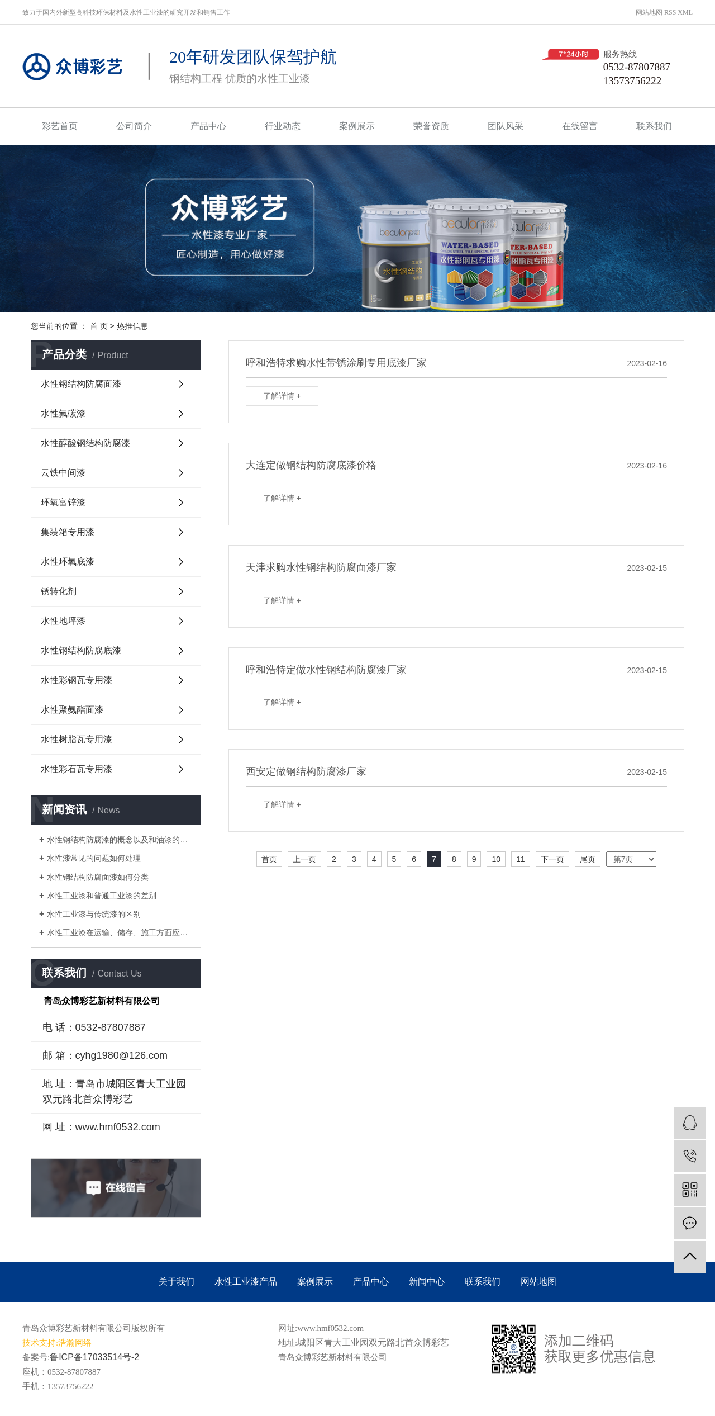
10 (496, 859)
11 (520, 859)
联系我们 (654, 126)
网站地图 (649, 12)
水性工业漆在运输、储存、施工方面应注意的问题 (120, 932)
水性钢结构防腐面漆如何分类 (98, 877)
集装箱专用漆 (67, 532)
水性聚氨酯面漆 (72, 709)
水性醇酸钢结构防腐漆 (85, 443)
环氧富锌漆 (63, 502)
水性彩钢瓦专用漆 (76, 680)
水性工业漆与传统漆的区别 (94, 914)
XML (685, 12)
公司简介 (134, 126)
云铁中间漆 (63, 472)
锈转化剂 (59, 591)
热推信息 (132, 325)
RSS (670, 12)
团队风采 (505, 126)
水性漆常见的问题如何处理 (94, 858)
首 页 (99, 325)
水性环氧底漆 (67, 561)
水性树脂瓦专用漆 (76, 739)
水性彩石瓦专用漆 (76, 769)
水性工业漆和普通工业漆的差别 (101, 895)
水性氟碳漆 (63, 413)
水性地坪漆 (63, 621)
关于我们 (176, 1281)
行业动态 (283, 126)
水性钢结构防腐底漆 (81, 650)
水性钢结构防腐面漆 (81, 384)
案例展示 (357, 126)
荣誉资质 (431, 126)
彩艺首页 (60, 126)
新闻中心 (427, 1281)
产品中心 (208, 126)
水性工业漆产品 (245, 1281)
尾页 (587, 859)
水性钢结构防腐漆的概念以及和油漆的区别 (120, 839)
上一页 (304, 859)
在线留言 (580, 126)
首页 (269, 859)
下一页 (552, 859)
